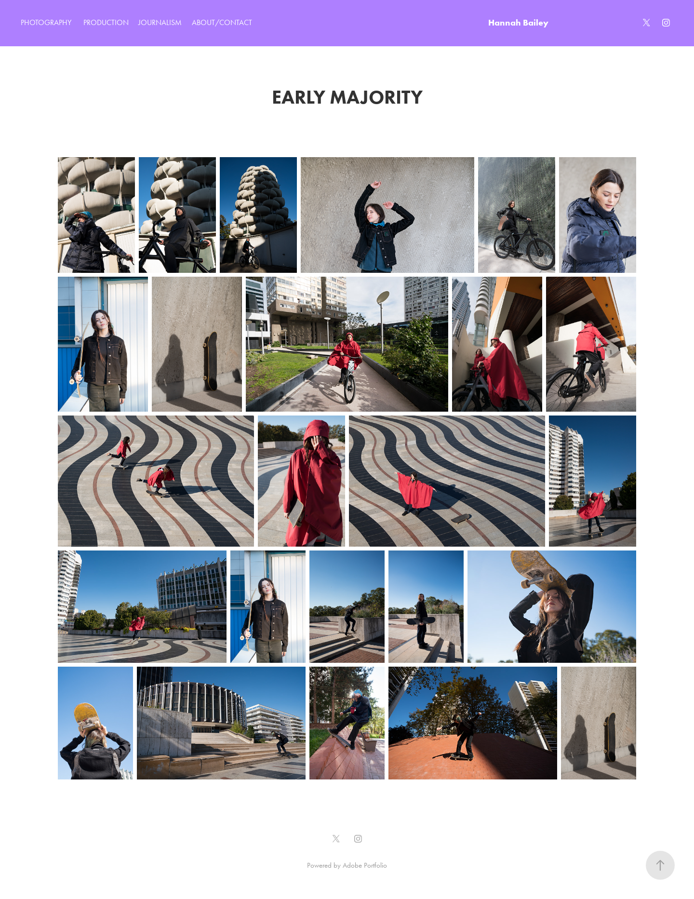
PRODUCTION (106, 22)
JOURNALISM (160, 22)
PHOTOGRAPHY (46, 22)
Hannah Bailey (518, 22)
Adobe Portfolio (365, 865)
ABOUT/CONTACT (222, 22)
